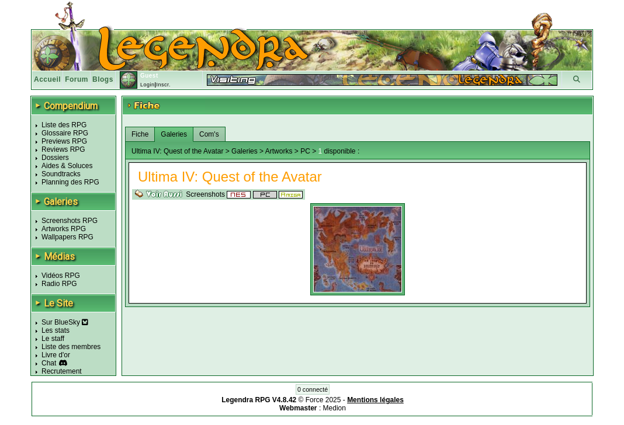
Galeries (174, 134)
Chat (48, 363)
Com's (209, 134)
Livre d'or (55, 355)
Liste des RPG (63, 125)
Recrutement (61, 371)
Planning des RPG (70, 182)
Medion (334, 408)
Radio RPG (59, 284)
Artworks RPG (63, 229)
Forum (76, 79)
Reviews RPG (63, 149)
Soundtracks (61, 174)
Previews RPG (64, 141)
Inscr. (163, 85)
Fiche (139, 134)
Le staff (52, 339)
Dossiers (55, 158)
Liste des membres (70, 347)
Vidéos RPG (60, 275)
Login (147, 85)
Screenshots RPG (69, 221)
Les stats (55, 330)
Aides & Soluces (66, 166)
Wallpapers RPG (67, 237)
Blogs (102, 79)
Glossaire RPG (64, 133)
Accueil (47, 79)
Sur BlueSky (64, 322)
